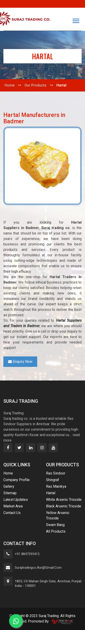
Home (10, 85)
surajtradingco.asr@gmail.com (38, 568)
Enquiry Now (20, 361)
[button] (76, 21)
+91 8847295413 (27, 554)
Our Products (35, 85)
